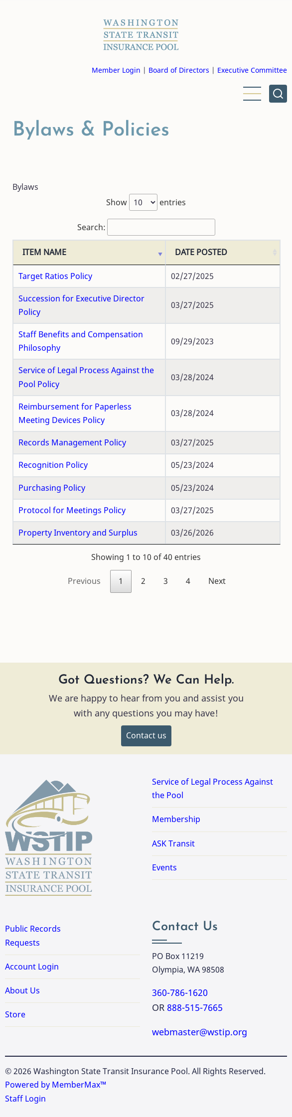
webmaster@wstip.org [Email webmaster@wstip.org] (199, 1005)
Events (164, 840)
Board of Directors (178, 70)
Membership (176, 792)
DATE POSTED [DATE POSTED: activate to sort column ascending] (239, 259)
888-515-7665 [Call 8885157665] (195, 980)
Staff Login (25, 1071)
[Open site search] (278, 94)
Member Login (116, 70)
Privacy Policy (33, 1101)
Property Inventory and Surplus (78, 505)
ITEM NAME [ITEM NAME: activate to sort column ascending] (44, 266)
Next (217, 554)
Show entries (146, 202)
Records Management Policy (72, 415)
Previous (84, 554)
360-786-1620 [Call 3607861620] (180, 966)
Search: (146, 227)
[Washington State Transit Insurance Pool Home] (141, 32)
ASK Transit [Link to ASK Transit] (173, 816)
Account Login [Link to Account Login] (32, 939)
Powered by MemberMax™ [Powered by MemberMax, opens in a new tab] (55, 1057)
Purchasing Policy (51, 460)
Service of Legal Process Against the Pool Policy (107, 356)
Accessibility (98, 1101)
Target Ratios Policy (55, 289)
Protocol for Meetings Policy (72, 482)
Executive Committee (252, 70)
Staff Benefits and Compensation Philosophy (102, 334)
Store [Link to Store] (15, 987)
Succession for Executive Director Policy (93, 311)
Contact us (146, 708)
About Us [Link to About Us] (22, 963)
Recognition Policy (53, 437)
